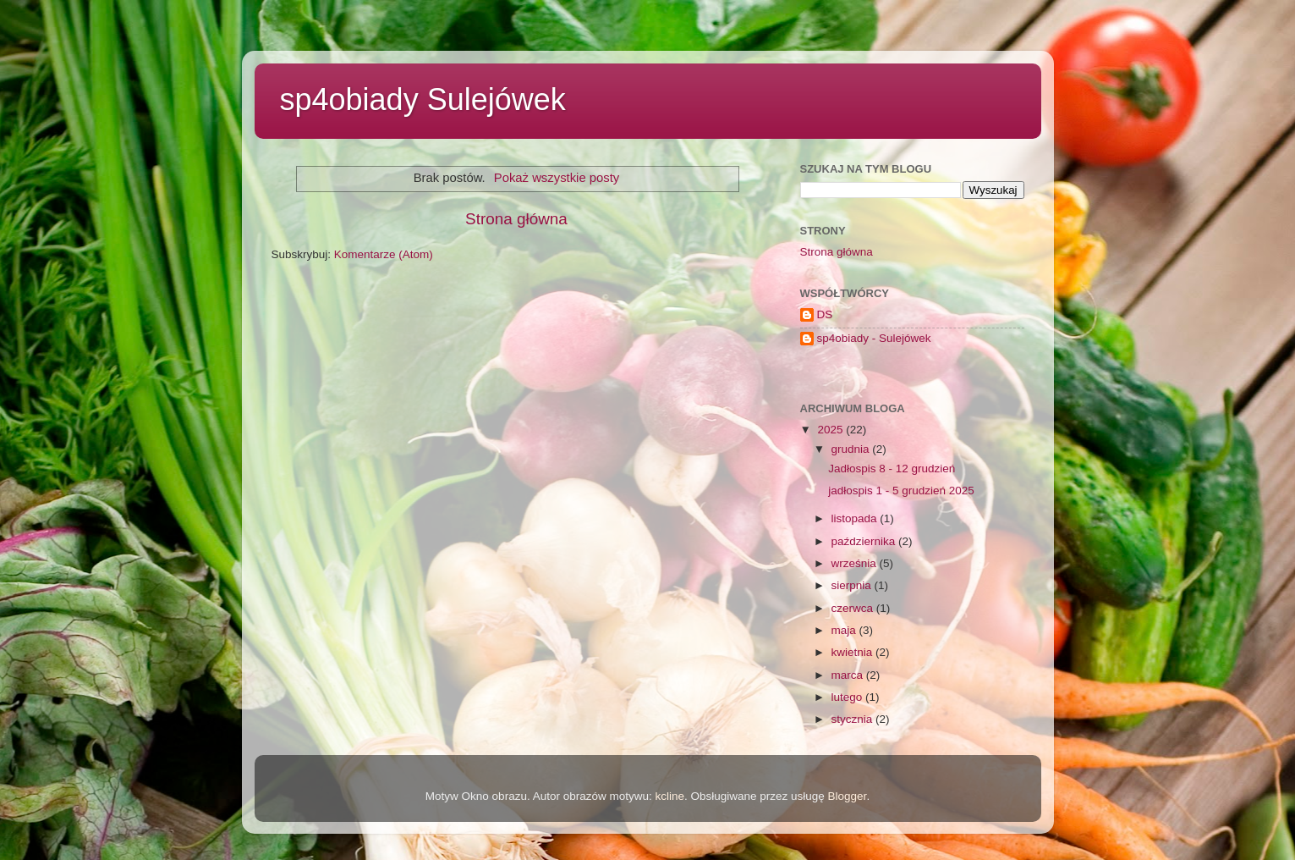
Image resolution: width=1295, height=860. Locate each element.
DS (825, 314)
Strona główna (516, 219)
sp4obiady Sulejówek (423, 99)
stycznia (853, 719)
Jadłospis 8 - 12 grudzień (891, 468)
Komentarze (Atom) (383, 254)
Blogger (847, 796)
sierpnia (853, 585)
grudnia (852, 449)
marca (848, 675)
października (865, 541)
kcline (669, 796)
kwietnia (853, 652)
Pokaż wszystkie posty (557, 178)
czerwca (853, 608)
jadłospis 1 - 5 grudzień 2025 (901, 490)
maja (845, 630)
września (855, 563)
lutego (848, 697)
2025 (831, 429)
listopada (856, 518)
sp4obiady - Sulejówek (874, 338)
